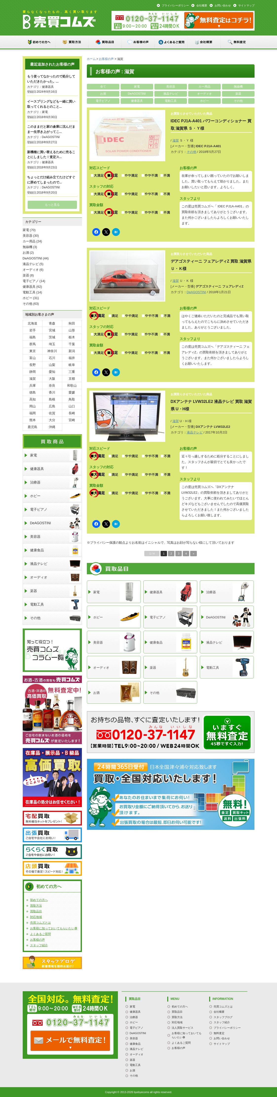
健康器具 (137, 101)
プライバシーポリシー (175, 5)
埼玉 (52, 344)
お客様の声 (138, 42)
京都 (72, 378)
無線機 (238, 86)
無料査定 (237, 42)
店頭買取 (52, 868)
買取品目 (105, 42)
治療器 (55, 482)
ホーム (91, 59)
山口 (72, 406)
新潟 (72, 351)
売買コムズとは (40, 922)
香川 (52, 392)
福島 (32, 337)
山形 (72, 330)
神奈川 (52, 351)
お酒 (103, 93)
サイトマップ (246, 5)
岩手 (32, 330)
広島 (52, 406)
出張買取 (52, 834)
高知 (32, 399)
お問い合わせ (223, 5)
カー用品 (204, 86)
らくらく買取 (52, 851)
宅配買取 (52, 818)
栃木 (72, 337)
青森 (52, 323)
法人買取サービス (182, 1027)
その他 (238, 101)
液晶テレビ (170, 93)
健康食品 (55, 550)
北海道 (32, 323)
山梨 (52, 365)
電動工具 (171, 101)
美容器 (170, 86)
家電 (137, 86)
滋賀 (175, 140)
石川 (52, 358)
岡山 (32, 406)
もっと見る (52, 204)
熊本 (32, 420)
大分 (52, 420)
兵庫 (32, 385)
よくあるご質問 (171, 42)
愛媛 (72, 392)
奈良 (52, 385)
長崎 (72, 413)
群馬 (32, 344)
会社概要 (201, 5)
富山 (32, 358)
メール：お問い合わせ (218, 20)
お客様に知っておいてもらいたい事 (53, 928)
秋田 (72, 323)
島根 (52, 399)
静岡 (32, 372)
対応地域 (36, 917)
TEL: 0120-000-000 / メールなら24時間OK (70, 1041)
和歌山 (72, 385)
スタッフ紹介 (39, 945)
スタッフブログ (52, 962)
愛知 (52, 372)
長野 (32, 365)
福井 (72, 358)
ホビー (204, 101)
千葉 (72, 344)
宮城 (52, 330)
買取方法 (72, 42)
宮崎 (72, 420)
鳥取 (72, 399)
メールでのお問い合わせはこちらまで (227, 732)
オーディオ (204, 93)
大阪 (52, 378)
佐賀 (52, 413)
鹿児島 (32, 427)
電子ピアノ (103, 101)
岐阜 (72, 365)
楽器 (238, 93)
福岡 (32, 413)
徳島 (32, 392)
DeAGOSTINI (137, 93)
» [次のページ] (193, 553)
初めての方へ (39, 42)
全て (103, 86)
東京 (32, 351)
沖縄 (52, 427)
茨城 (52, 337)
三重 (72, 372)
